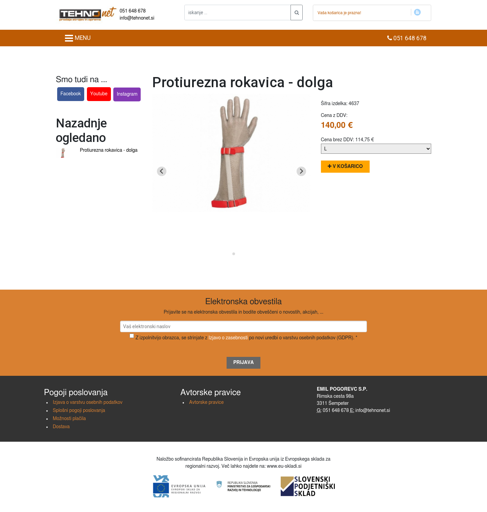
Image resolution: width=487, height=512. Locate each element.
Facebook (71, 94)
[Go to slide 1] (229, 253)
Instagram (127, 94)
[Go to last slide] (161, 171)
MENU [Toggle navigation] (78, 38)
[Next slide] (301, 171)
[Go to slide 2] (233, 253)
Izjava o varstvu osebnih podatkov (87, 402)
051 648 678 (133, 11)
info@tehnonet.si (137, 18)
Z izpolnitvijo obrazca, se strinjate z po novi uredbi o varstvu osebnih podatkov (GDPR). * (246, 338)
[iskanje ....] (237, 12)
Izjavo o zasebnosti (228, 338)
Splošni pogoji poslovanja (79, 410)
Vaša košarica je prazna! (339, 13)
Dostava (61, 426)
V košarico (345, 166)
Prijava (243, 362)
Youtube (99, 94)
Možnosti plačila (69, 418)
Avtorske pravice (206, 402)
